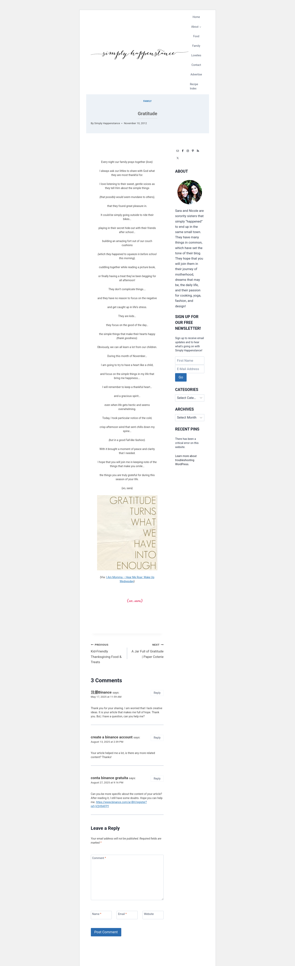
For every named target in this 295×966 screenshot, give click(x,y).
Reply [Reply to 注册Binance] (157, 693)
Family (196, 45)
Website (149, 914)
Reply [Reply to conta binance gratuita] (157, 778)
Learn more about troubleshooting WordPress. (186, 460)
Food (196, 36)
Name (96, 914)
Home (196, 17)
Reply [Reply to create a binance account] (157, 737)
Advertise (196, 74)
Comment (99, 858)
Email (122, 914)
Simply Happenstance (107, 123)
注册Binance (101, 692)
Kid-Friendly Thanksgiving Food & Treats (107, 653)
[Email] (127, 915)
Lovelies (196, 55)
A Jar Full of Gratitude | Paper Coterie (147, 650)
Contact (196, 64)
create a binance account (112, 737)
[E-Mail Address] (189, 369)
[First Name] (189, 360)
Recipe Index (194, 86)
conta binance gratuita (109, 778)
